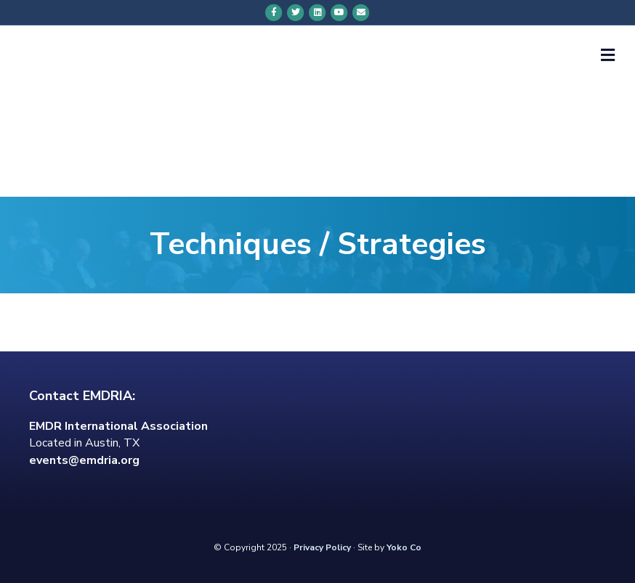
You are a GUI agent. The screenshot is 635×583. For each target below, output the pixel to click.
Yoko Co (404, 547)
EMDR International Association (118, 426)
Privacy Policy (322, 547)
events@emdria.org (84, 460)
